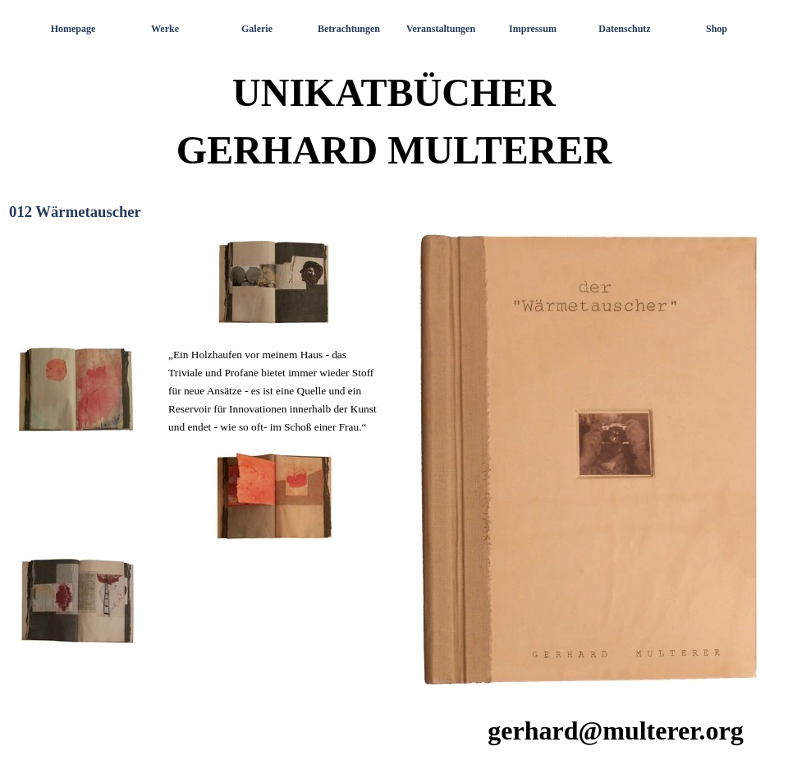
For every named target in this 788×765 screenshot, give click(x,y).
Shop (716, 29)
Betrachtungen (349, 29)
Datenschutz (624, 29)
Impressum (533, 29)
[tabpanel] (199, 461)
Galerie (257, 29)
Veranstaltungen (440, 29)
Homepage (73, 29)
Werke (165, 29)
